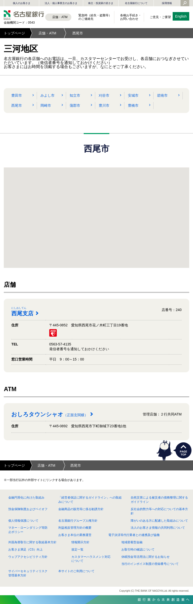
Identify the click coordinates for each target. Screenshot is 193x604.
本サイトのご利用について (76, 571)
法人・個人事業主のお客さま (61, 3)
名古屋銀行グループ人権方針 (78, 520)
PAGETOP (183, 450)
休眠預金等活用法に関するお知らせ (145, 557)
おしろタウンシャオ (49, 414)
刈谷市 (104, 95)
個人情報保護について (23, 520)
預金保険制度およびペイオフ (27, 509)
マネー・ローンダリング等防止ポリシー (27, 530)
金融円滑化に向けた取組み (26, 497)
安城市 (133, 95)
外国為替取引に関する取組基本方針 (32, 542)
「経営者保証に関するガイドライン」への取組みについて (90, 500)
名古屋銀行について (136, 3)
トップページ (14, 33)
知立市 (75, 95)
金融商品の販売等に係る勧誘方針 (81, 509)
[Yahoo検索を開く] (184, 3)
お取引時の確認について (138, 549)
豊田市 (16, 95)
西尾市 (16, 105)
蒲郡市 (75, 105)
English (181, 16)
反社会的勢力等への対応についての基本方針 (159, 511)
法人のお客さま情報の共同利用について (158, 527)
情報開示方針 (80, 542)
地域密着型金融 (131, 542)
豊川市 (104, 105)
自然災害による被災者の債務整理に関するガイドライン (159, 500)
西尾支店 (24, 311)
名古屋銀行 (24, 15)
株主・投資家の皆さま (100, 3)
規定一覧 (77, 549)
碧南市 (162, 95)
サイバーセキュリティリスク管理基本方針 (27, 573)
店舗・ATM (47, 33)
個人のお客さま (21, 3)
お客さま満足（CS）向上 (25, 549)
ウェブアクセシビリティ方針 (27, 557)
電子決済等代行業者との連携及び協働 (134, 535)
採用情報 (167, 3)
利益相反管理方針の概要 (74, 527)
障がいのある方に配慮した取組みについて (159, 520)
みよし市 (47, 95)
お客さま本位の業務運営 (74, 535)
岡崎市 (45, 105)
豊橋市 (133, 105)
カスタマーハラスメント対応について (91, 559)
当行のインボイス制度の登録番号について (150, 564)
